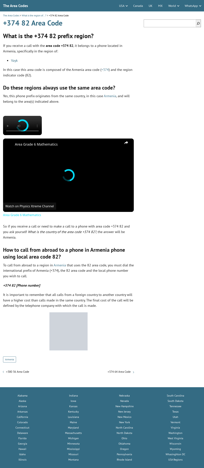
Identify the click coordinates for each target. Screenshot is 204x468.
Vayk (14, 60)
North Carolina (124, 427)
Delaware (22, 433)
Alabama (22, 395)
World (172, 6)
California (22, 417)
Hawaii (22, 449)
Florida (22, 438)
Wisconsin (175, 443)
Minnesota (73, 443)
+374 (105, 69)
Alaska (22, 401)
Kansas (73, 406)
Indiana (73, 395)
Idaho (22, 454)
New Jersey (124, 411)
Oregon (124, 449)
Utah (175, 417)
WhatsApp (191, 6)
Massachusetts (73, 433)
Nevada (124, 401)
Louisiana (73, 417)
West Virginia (175, 438)
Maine (73, 422)
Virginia (175, 427)
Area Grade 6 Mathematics (36, 144)
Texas (175, 411)
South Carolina (175, 395)
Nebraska (124, 395)
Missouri (73, 454)
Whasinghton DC (175, 454)
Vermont (175, 422)
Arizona (22, 406)
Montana (73, 459)
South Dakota (175, 401)
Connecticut (22, 427)
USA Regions (175, 459)
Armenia (110, 96)
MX (160, 6)
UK (150, 6)
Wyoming (175, 449)
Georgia (22, 443)
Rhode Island (124, 459)
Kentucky (73, 411)
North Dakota (124, 433)
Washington (175, 433)
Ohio (124, 438)
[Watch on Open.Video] (29, 206)
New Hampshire (124, 406)
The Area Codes (15, 5)
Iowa (73, 401)
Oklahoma (124, 443)
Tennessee (175, 406)
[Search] (198, 23)
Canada (138, 6)
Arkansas (22, 411)
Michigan (73, 438)
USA (121, 6)
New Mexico (124, 417)
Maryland (73, 427)
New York (124, 422)
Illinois (23, 459)
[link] (9, 144)
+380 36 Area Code (17, 371)
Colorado (22, 422)
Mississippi (73, 449)
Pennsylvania (124, 454)
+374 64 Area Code (119, 371)
